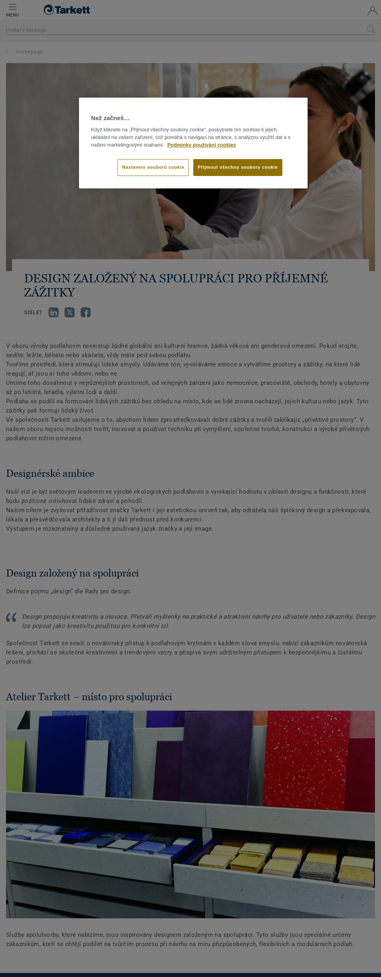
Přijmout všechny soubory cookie (238, 167)
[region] (193, 143)
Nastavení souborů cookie (153, 167)
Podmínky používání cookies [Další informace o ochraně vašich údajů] (201, 145)
